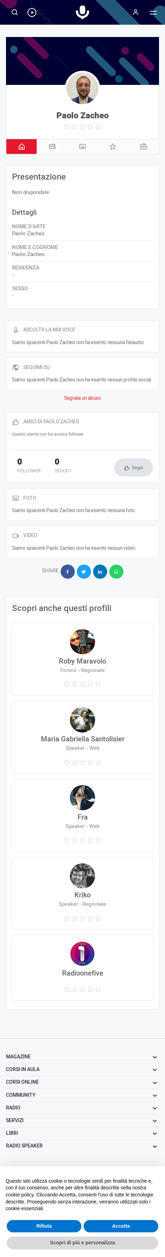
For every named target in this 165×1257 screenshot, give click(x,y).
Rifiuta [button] (44, 1226)
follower (29, 466)
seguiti (63, 466)
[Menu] (136, 12)
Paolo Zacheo (82, 116)
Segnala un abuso (82, 398)
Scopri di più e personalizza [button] (82, 1242)
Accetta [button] (121, 1226)
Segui (137, 467)
